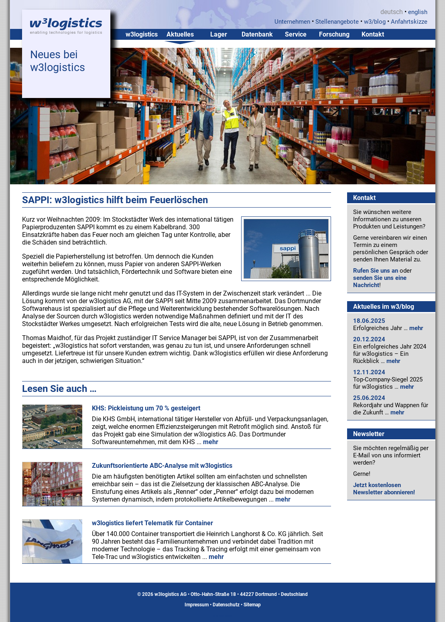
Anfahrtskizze (409, 21)
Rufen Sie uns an (375, 270)
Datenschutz (226, 605)
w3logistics (142, 34)
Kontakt (373, 34)
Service (296, 34)
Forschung (334, 34)
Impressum (197, 605)
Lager (218, 34)
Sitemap (252, 605)
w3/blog (375, 21)
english (417, 12)
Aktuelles (180, 34)
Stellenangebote (337, 21)
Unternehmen (292, 21)
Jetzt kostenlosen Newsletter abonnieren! (384, 488)
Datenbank (257, 34)
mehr (416, 328)
